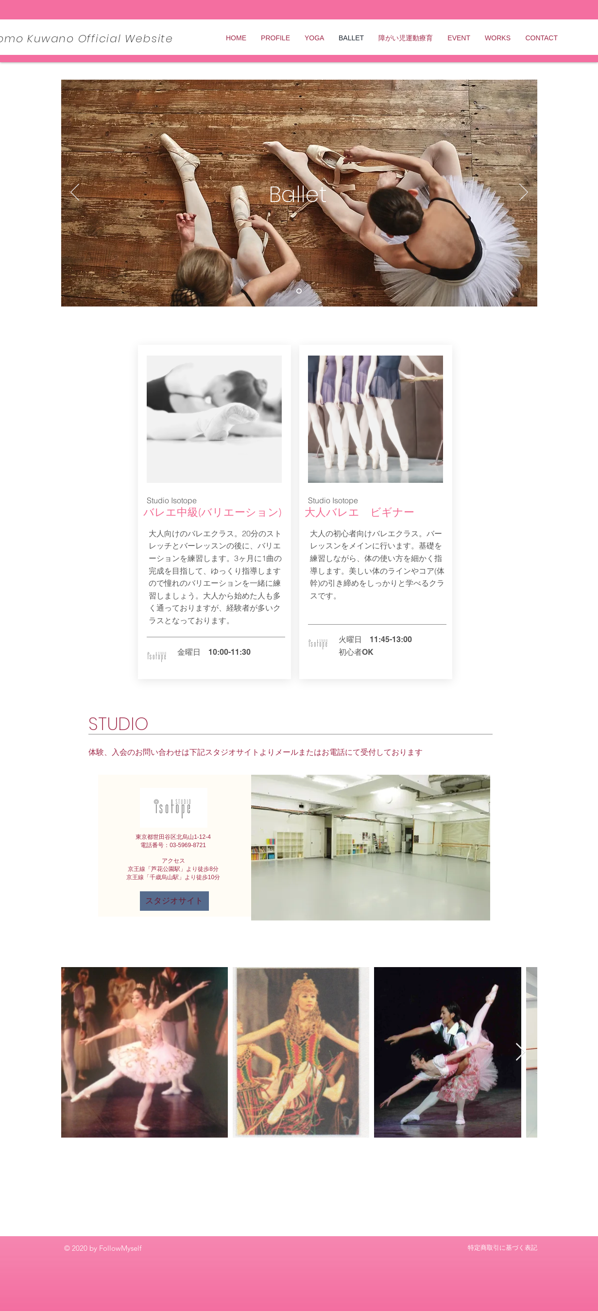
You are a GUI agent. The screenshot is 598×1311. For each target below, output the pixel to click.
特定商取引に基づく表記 (502, 1247)
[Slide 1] (299, 291)
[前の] (74, 193)
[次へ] (523, 193)
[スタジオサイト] (174, 901)
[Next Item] (520, 1052)
